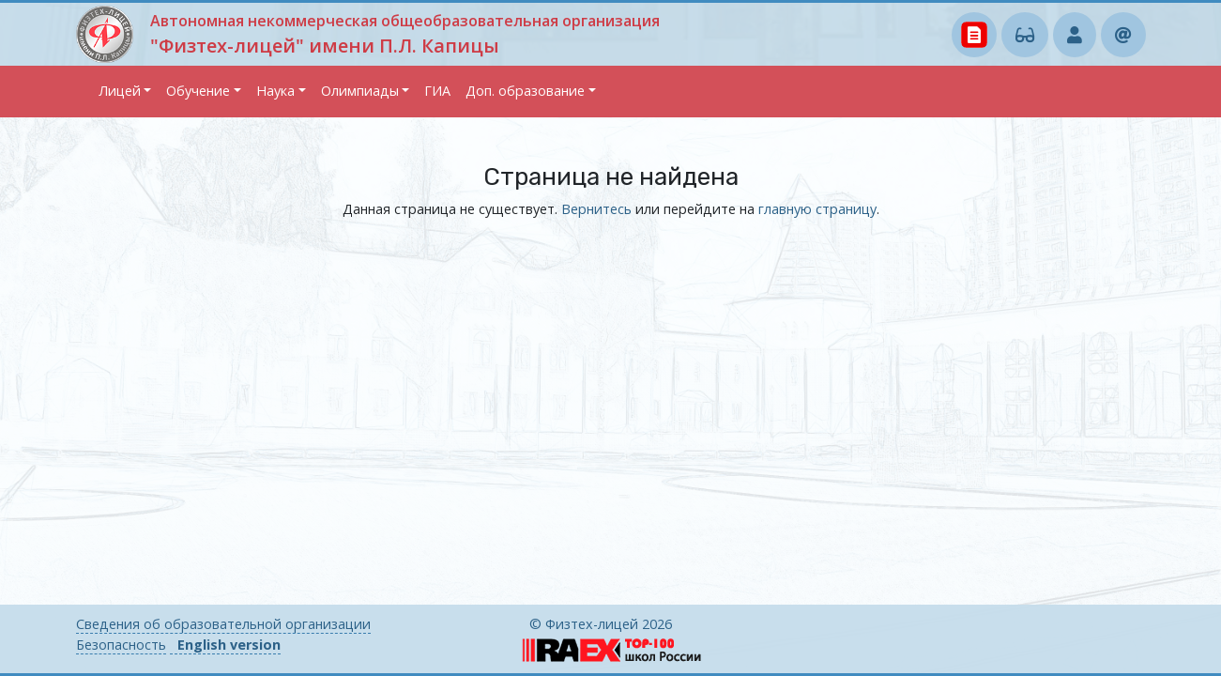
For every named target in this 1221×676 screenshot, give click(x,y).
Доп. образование (525, 91)
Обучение (198, 91)
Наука (275, 91)
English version (229, 644)
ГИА (437, 91)
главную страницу (817, 209)
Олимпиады (360, 91)
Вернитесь (596, 209)
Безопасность (121, 644)
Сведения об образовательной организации (223, 624)
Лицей (120, 91)
